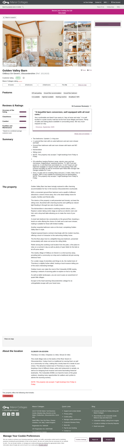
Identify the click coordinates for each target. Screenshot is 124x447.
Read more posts (99, 426)
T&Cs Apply (62, 13)
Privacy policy (68, 414)
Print (90, 70)
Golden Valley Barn (15, 70)
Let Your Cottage (88, 2)
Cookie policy (68, 416)
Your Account (115, 2)
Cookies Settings (81, 439)
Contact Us (98, 2)
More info (67, 425)
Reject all (95, 439)
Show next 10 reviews (82, 134)
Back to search (10, 17)
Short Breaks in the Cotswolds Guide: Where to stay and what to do (105, 417)
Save (84, 70)
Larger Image (10, 64)
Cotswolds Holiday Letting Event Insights (106, 420)
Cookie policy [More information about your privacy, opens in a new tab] (43, 445)
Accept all (109, 439)
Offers (118, 7)
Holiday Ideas (110, 7)
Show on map (82, 85)
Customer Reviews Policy (72, 422)
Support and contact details (72, 411)
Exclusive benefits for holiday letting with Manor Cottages (106, 412)
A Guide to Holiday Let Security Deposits (106, 423)
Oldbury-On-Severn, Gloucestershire (26, 73)
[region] (62, 439)
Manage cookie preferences (72, 419)
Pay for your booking (70, 428)
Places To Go (100, 7)
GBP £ (106, 2)
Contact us (67, 431)
